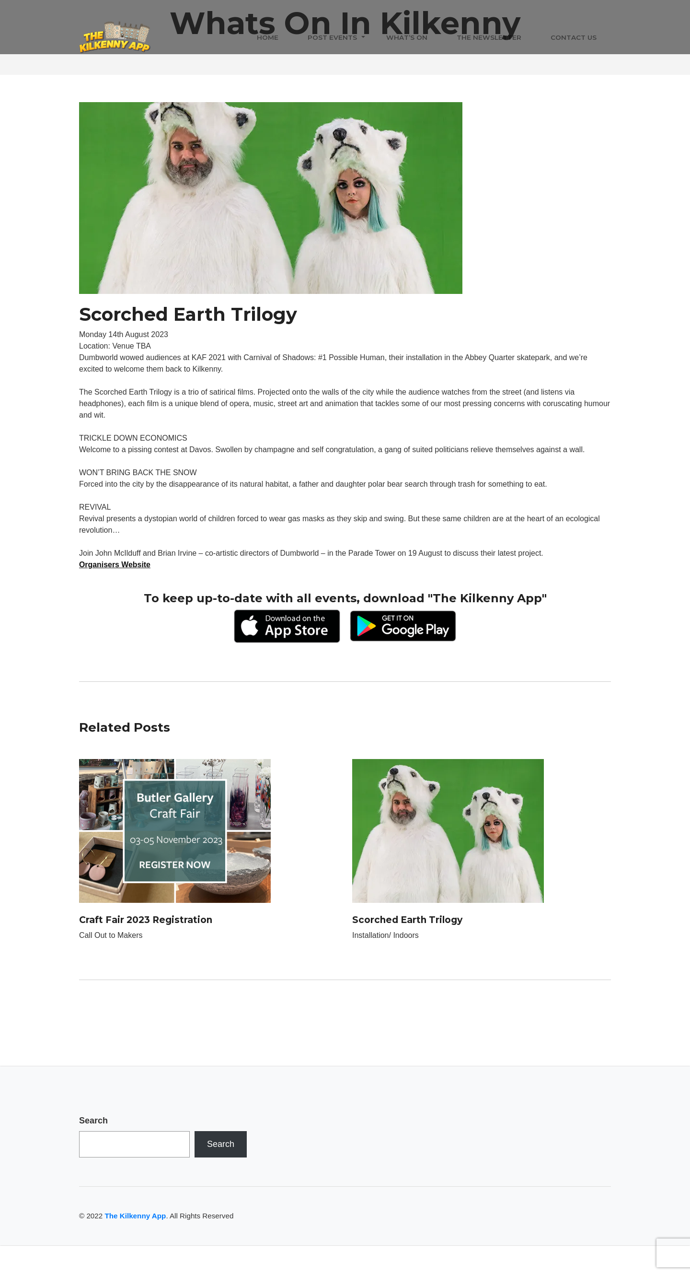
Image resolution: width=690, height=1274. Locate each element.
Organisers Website (115, 565)
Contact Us (574, 38)
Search (93, 1120)
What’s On (406, 38)
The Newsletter (489, 38)
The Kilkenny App (135, 1216)
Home (267, 38)
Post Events (332, 38)
